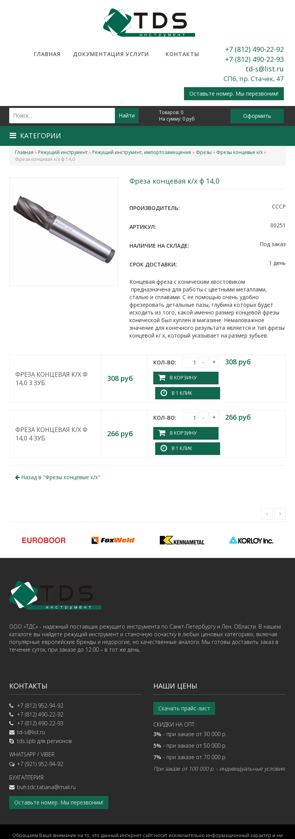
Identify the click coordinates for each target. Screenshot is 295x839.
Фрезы (204, 152)
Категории (35, 135)
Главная (47, 54)
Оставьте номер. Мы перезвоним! (233, 93)
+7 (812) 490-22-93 (254, 59)
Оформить (257, 115)
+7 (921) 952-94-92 (40, 733)
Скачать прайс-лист (184, 677)
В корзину (183, 377)
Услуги (137, 54)
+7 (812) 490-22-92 (254, 49)
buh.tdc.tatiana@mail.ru (46, 756)
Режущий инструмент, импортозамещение (141, 152)
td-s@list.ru (264, 68)
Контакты (182, 54)
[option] (43, 509)
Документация (92, 54)
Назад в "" (57, 446)
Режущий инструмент (63, 152)
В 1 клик (244, 377)
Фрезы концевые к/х (239, 152)
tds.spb (26, 710)
